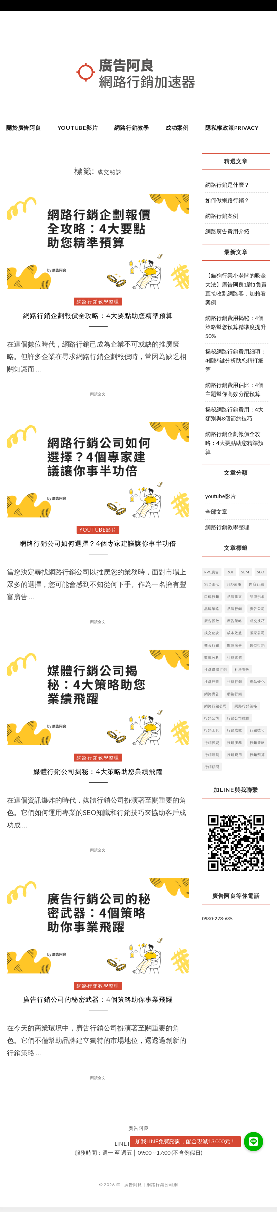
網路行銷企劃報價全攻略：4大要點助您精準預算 (98, 316)
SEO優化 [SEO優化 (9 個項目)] (211, 584)
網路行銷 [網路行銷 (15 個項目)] (234, 694)
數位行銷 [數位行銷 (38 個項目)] (257, 645)
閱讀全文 (98, 395)
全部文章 (216, 511)
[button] (253, 1141)
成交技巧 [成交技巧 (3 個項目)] (257, 621)
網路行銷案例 (221, 215)
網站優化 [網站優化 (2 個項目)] (257, 681)
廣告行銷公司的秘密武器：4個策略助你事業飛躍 (98, 1004)
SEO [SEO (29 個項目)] (260, 572)
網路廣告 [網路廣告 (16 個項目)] (211, 694)
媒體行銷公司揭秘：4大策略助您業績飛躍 (98, 775)
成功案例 (177, 127)
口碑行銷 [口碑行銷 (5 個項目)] (211, 596)
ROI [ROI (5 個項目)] (230, 572)
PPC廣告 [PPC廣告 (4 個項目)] (211, 572)
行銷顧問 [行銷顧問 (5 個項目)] (211, 767)
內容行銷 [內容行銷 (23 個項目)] (256, 584)
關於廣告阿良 (23, 127)
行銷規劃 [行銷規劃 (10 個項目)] (211, 755)
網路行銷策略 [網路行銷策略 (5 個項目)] (246, 706)
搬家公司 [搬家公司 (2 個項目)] (257, 633)
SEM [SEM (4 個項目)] (245, 572)
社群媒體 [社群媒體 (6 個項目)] (234, 657)
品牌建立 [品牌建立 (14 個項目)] (234, 596)
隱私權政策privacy (232, 127)
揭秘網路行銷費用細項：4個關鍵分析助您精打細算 (235, 360)
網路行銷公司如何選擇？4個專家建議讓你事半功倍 (98, 546)
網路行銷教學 (131, 127)
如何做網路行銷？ (227, 200)
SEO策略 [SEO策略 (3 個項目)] (234, 584)
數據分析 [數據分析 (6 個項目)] (211, 657)
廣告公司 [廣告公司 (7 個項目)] (257, 609)
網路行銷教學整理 (98, 301)
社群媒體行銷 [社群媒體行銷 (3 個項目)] (215, 669)
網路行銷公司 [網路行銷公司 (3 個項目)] (215, 706)
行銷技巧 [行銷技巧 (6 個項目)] (257, 730)
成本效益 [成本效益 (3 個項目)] (234, 633)
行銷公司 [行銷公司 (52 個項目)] (211, 718)
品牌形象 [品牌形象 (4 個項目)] (257, 596)
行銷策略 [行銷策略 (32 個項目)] (257, 742)
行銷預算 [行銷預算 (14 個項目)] (257, 755)
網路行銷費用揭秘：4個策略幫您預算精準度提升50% (235, 326)
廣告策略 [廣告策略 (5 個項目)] (234, 621)
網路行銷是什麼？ (227, 184)
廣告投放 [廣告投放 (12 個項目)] (211, 621)
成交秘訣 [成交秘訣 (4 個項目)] (211, 633)
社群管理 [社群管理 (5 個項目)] (242, 669)
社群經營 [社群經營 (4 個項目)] (211, 681)
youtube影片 (78, 127)
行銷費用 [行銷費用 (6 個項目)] (234, 755)
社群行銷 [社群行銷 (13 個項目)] (234, 681)
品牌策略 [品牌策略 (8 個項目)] (211, 609)
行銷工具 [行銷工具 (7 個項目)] (211, 730)
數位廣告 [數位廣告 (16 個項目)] (234, 645)
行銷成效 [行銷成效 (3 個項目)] (234, 730)
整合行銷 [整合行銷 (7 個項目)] (211, 645)
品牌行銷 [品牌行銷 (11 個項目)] (234, 609)
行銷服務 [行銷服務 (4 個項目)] (234, 742)
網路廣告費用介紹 (227, 231)
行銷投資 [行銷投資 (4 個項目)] (211, 742)
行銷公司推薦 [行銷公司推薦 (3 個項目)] (238, 718)
